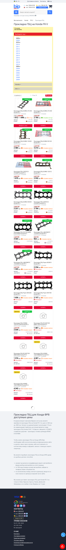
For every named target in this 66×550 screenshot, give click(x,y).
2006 (18, 73)
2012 (18, 49)
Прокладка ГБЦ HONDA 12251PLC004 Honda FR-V (21, 323)
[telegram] (21, 505)
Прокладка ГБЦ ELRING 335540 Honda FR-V (23, 202)
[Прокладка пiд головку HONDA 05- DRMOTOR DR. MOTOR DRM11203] (43, 316)
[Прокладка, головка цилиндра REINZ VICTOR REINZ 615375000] (23, 225)
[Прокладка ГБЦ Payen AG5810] (43, 255)
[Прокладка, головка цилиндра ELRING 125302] (23, 134)
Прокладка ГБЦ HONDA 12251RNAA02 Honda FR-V (41, 354)
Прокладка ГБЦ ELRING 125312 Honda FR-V (43, 172)
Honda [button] (18, 84)
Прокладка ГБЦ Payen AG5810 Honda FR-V (42, 263)
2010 (18, 44)
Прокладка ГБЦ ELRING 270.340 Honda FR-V (43, 111)
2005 (18, 71)
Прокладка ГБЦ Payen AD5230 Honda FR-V (22, 293)
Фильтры (49, 95)
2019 (18, 64)
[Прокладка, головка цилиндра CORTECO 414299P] (43, 194)
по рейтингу (17, 95)
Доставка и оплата (33, 1)
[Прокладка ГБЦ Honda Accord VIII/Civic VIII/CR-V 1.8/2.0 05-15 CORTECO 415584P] (23, 164)
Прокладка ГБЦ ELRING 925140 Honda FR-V (43, 142)
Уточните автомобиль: (18, 28)
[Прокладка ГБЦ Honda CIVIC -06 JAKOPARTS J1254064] (23, 255)
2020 (18, 40)
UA (15, 1)
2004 (18, 68)
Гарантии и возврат (19, 538)
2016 (18, 58)
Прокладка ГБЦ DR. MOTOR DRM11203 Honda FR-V (42, 323)
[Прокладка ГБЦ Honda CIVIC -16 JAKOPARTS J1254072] (43, 225)
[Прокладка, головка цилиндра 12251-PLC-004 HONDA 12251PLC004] (23, 316)
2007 (18, 75)
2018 (18, 62)
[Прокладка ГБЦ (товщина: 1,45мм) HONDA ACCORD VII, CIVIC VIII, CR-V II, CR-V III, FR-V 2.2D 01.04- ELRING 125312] (43, 164)
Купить (43, 125)
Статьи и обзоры (19, 545)
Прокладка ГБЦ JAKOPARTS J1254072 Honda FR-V (42, 233)
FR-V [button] (17, 89)
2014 (18, 53)
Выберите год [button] (20, 34)
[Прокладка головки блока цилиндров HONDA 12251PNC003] (23, 376)
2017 (18, 60)
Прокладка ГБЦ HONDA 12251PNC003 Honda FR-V (21, 384)
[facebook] (15, 505)
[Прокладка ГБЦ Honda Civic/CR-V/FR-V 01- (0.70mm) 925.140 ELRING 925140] (43, 134)
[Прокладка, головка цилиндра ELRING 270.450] (23, 103)
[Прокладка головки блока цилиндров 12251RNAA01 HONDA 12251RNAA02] (43, 346)
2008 (18, 77)
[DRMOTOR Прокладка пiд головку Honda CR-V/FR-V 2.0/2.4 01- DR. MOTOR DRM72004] (23, 346)
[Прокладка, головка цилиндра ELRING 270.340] (43, 103)
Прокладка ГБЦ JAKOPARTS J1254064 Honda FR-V (22, 263)
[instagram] (18, 505)
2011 (18, 47)
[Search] (49, 12)
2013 (18, 51)
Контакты (43, 1)
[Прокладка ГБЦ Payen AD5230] (23, 285)
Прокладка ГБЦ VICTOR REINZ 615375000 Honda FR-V (22, 233)
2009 (18, 79)
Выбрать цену (23, 125)
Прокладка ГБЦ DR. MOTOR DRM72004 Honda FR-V (22, 354)
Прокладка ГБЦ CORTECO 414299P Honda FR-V (41, 202)
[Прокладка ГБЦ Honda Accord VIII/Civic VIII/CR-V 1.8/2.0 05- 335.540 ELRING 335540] (23, 194)
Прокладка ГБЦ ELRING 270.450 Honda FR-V (23, 111)
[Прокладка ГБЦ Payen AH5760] (43, 285)
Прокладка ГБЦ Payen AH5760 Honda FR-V (42, 293)
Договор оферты (19, 540)
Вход (50, 1)
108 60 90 (29, 5)
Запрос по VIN (42, 7)
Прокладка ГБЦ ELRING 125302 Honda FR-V (23, 142)
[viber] (24, 505)
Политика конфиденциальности (23, 542)
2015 (18, 55)
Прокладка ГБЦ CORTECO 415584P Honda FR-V (21, 172)
